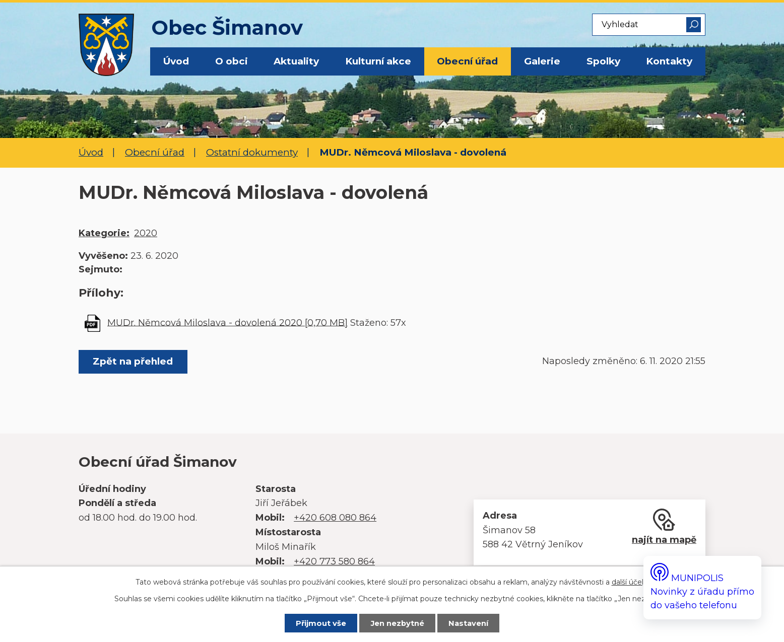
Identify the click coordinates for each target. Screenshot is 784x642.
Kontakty (669, 61)
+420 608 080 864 (335, 517)
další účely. (630, 582)
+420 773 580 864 (334, 561)
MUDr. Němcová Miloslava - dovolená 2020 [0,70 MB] (227, 322)
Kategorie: (104, 233)
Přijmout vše (321, 623)
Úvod (176, 61)
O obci (231, 61)
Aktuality (296, 61)
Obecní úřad (467, 61)
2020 (145, 233)
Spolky (603, 61)
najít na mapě (664, 539)
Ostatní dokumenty (252, 152)
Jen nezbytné (397, 623)
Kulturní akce (378, 61)
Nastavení (468, 623)
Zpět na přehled (133, 361)
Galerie (542, 61)
